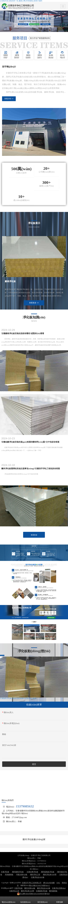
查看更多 (34, 535)
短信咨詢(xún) (25, 900)
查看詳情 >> (8, 99)
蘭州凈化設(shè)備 (43, 888)
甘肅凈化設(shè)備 (37, 877)
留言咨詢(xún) (42, 900)
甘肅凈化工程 (14, 891)
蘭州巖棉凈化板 (18, 872)
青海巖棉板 (9, 874)
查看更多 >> (34, 303)
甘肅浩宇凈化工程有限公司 (31, 883)
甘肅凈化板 (5, 872)
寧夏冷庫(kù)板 (21, 874)
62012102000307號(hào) (33, 894)
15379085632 (25, 806)
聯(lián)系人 (8, 712)
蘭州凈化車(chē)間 (49, 874)
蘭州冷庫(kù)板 (29, 888)
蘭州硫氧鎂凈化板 (47, 872)
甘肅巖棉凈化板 (41, 891)
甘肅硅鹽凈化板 (32, 872)
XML (58, 883)
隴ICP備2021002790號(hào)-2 (39, 885)
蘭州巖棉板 (53, 891)
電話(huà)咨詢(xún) (8, 900)
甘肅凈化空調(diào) (59, 888)
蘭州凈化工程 (35, 874)
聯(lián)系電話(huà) (10, 723)
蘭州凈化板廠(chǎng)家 (34, 839)
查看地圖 (59, 900)
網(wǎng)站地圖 (49, 883)
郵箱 (4, 734)
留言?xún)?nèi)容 (9, 745)
